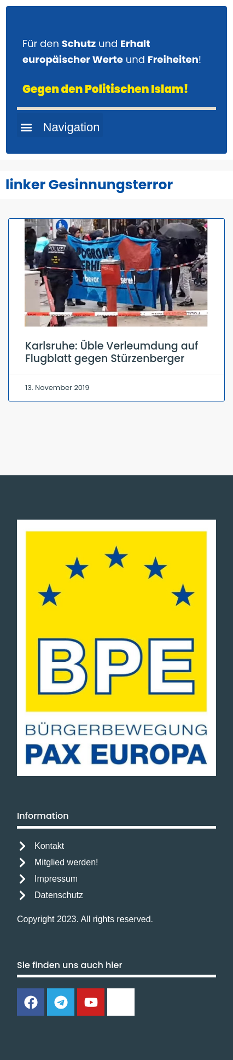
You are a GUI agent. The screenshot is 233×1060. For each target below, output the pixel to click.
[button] (60, 125)
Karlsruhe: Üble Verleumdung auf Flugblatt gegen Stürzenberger (111, 352)
